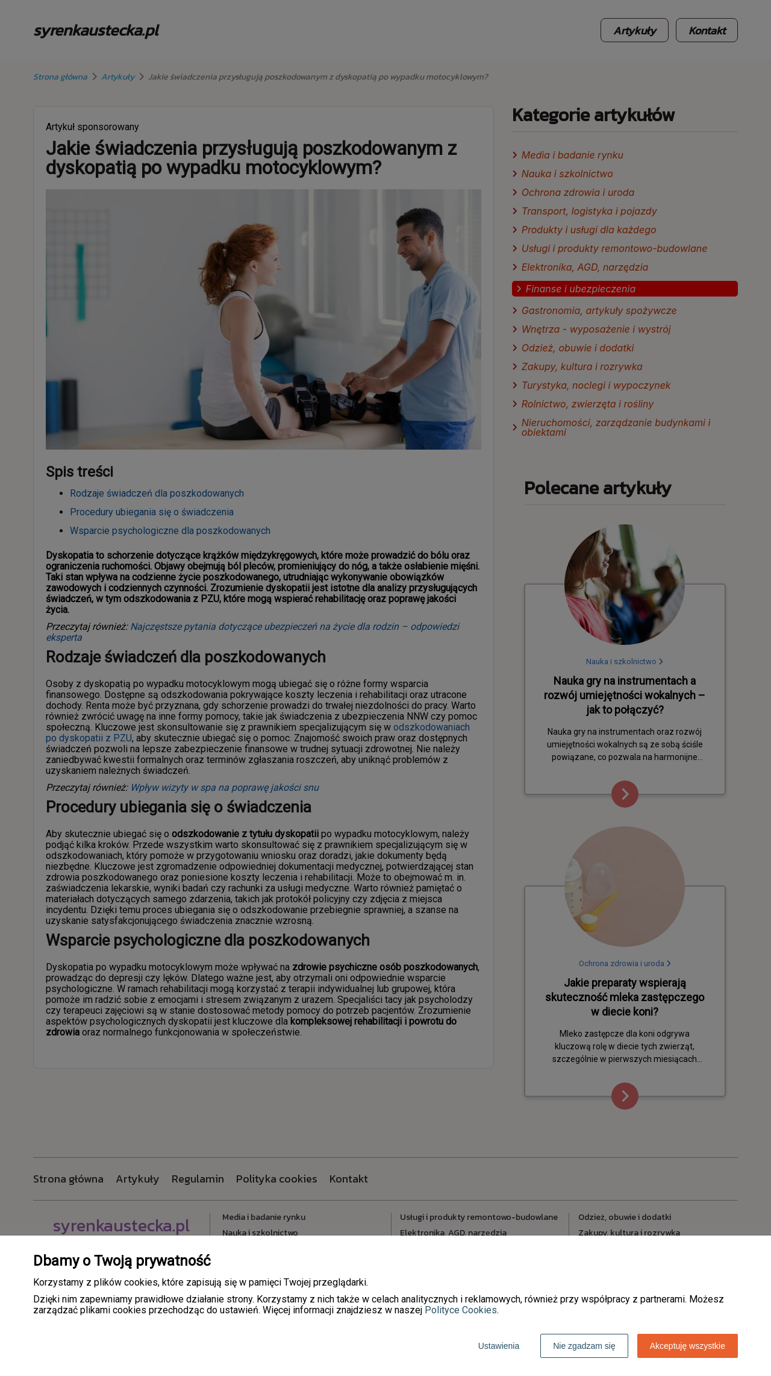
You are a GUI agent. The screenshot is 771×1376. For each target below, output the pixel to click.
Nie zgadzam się (584, 1346)
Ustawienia (498, 1346)
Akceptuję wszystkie (687, 1346)
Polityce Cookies (461, 1310)
